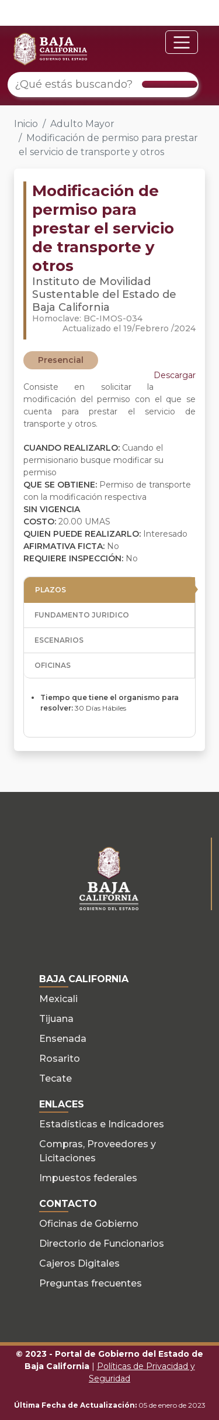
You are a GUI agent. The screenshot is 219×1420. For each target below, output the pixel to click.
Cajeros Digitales (79, 1263)
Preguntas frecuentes (90, 1283)
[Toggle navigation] (181, 42)
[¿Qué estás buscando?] (103, 84)
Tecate (55, 1078)
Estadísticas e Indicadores (101, 1124)
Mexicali (58, 998)
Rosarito (59, 1058)
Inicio (26, 123)
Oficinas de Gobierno (88, 1223)
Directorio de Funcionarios (101, 1243)
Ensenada (62, 1038)
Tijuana (56, 1018)
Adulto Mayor (82, 123)
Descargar (175, 375)
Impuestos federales (88, 1178)
